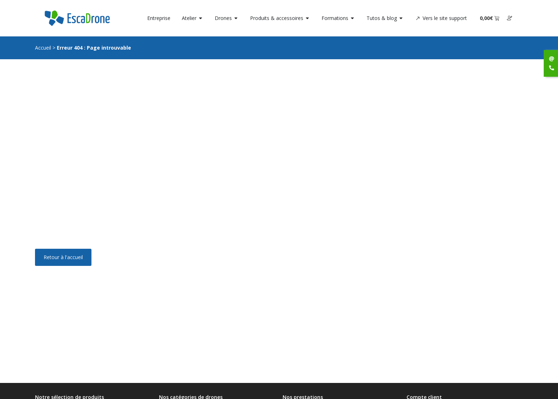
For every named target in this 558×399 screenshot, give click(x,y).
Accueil (43, 47)
